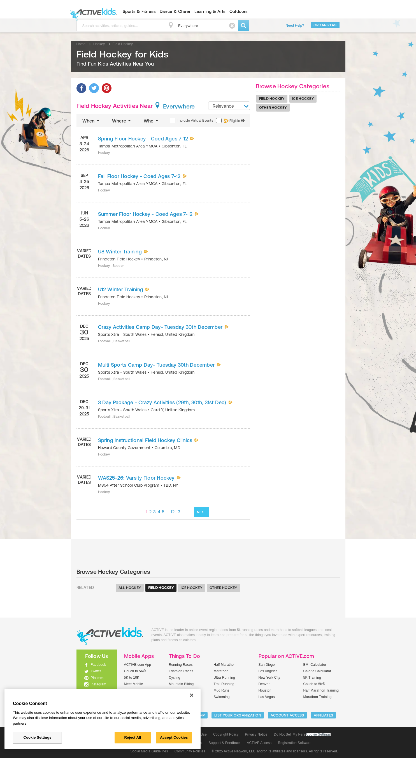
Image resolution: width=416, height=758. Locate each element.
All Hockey (129, 588)
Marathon (221, 671)
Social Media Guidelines (149, 751)
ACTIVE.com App (137, 665)
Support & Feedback (225, 743)
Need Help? (295, 25)
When (91, 120)
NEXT (201, 512)
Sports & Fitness (139, 11)
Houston (265, 690)
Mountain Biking (181, 684)
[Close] (191, 695)
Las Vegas (267, 697)
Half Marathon (225, 665)
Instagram (98, 684)
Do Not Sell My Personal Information (302, 734)
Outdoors (238, 11)
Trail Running (224, 684)
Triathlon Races (181, 671)
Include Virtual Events (191, 120)
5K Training (312, 678)
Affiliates (323, 715)
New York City (269, 678)
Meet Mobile (133, 684)
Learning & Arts (210, 11)
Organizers (325, 25)
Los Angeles (268, 671)
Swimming (222, 697)
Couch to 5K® (135, 671)
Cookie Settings (318, 734)
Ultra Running (224, 678)
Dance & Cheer (175, 11)
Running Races (181, 665)
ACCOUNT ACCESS (287, 715)
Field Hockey (272, 98)
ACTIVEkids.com (92, 11)
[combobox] (229, 105)
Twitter (96, 671)
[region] (102, 719)
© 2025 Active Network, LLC (233, 751)
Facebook (98, 665)
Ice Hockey (303, 98)
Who (151, 120)
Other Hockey (273, 107)
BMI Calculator (314, 665)
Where (122, 120)
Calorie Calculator (317, 671)
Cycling (174, 678)
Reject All (132, 737)
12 (173, 511)
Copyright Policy (226, 734)
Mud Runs (222, 690)
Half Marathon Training (321, 690)
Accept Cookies (174, 737)
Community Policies (190, 751)
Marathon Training (317, 697)
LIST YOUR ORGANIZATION (237, 715)
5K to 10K (132, 678)
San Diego (267, 665)
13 (178, 511)
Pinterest (98, 678)
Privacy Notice (256, 734)
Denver (264, 684)
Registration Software (295, 743)
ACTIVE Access (259, 743)
